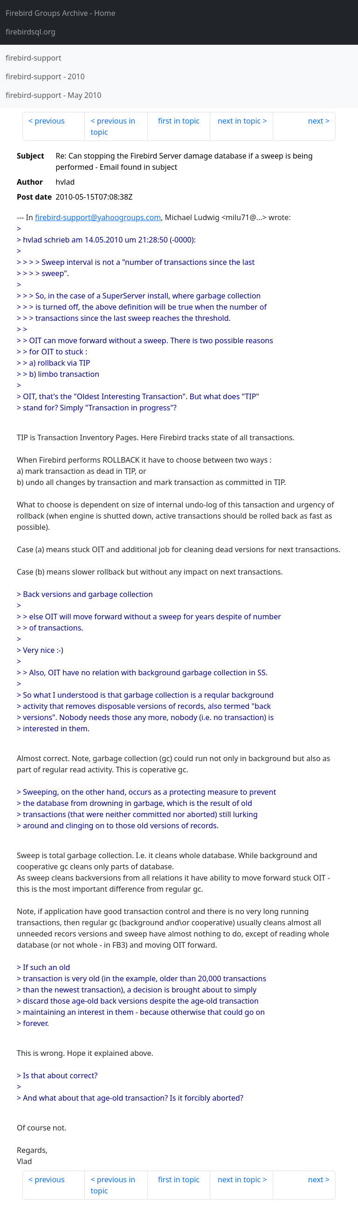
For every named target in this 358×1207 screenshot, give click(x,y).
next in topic (239, 121)
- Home (61, 13)
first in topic (179, 121)
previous (49, 121)
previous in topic (112, 126)
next (316, 121)
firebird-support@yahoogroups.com (98, 217)
